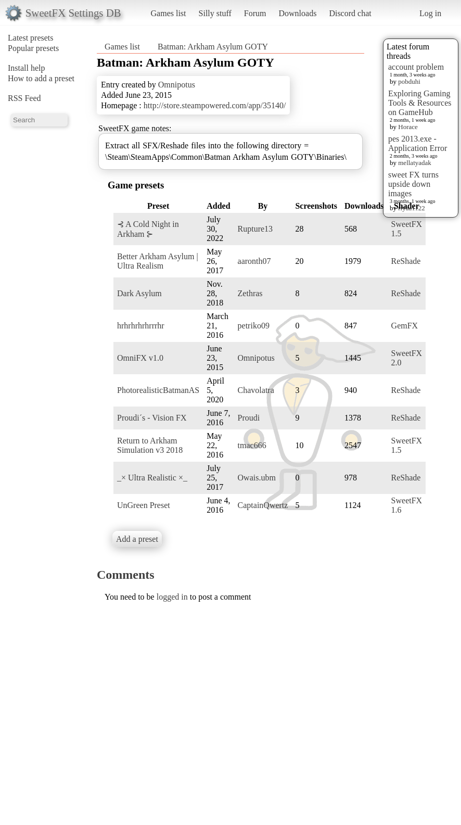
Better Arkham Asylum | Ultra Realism (157, 261)
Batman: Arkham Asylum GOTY (213, 46)
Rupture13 (255, 228)
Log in (430, 13)
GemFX (404, 325)
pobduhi (409, 81)
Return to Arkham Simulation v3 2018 (150, 445)
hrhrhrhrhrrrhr (140, 325)
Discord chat (350, 13)
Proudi (249, 417)
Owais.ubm (257, 477)
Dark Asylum (139, 293)
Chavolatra (256, 390)
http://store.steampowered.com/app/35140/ (215, 105)
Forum (255, 13)
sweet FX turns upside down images (413, 184)
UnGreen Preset (143, 505)
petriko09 (254, 325)
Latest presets (31, 37)
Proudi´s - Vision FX (151, 417)
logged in (172, 596)
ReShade (406, 261)
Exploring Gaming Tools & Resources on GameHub (420, 103)
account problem (416, 66)
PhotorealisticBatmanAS (158, 390)
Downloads (297, 13)
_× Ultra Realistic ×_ (152, 477)
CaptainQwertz (263, 505)
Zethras (250, 293)
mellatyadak (414, 163)
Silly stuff (215, 13)
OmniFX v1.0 (140, 357)
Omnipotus (176, 84)
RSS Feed (24, 98)
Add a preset (137, 539)
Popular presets (33, 48)
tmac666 (252, 445)
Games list (168, 13)
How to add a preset (41, 78)
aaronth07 (254, 261)
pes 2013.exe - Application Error (417, 143)
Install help (26, 68)
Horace (408, 127)
